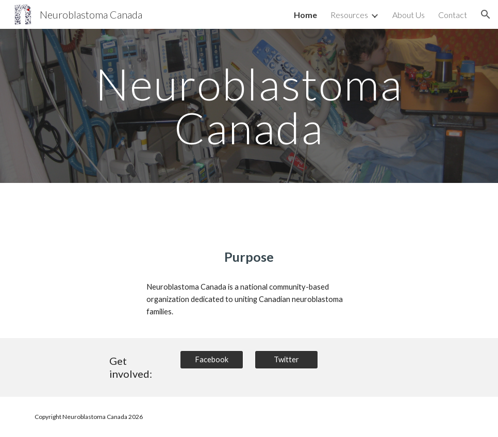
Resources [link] (349, 15)
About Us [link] (408, 15)
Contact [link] (452, 15)
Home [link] (305, 15)
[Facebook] (211, 360)
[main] (249, 106)
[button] (485, 14)
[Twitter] (286, 360)
